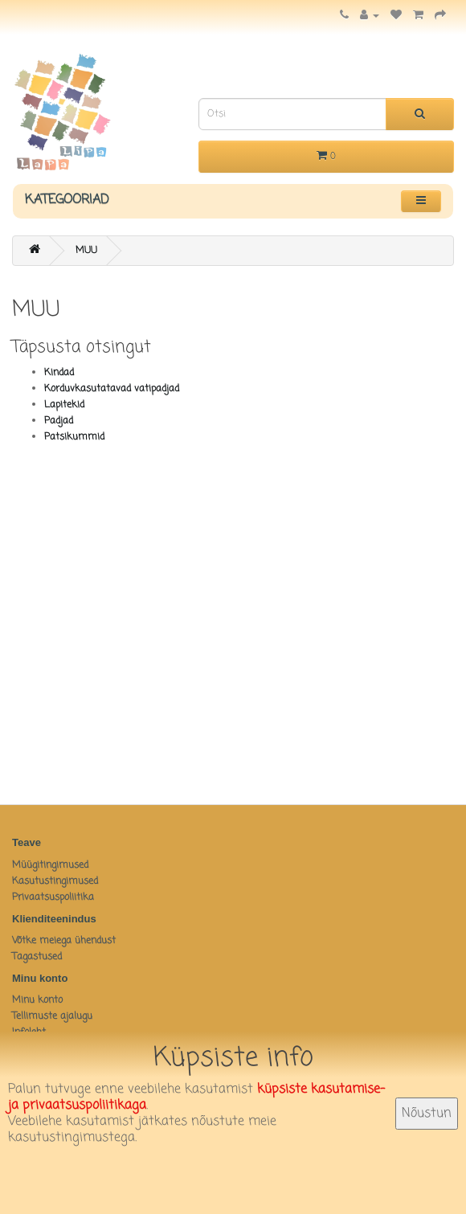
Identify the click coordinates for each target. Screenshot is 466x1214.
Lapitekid (64, 405)
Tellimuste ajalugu (52, 1016)
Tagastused (37, 957)
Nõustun (427, 1113)
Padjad (58, 421)
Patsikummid (74, 437)
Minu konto (37, 1000)
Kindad (59, 373)
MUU (86, 250)
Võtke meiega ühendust (64, 941)
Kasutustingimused (55, 881)
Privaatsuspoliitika (53, 897)
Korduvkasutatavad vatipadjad (111, 389)
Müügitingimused (50, 865)
